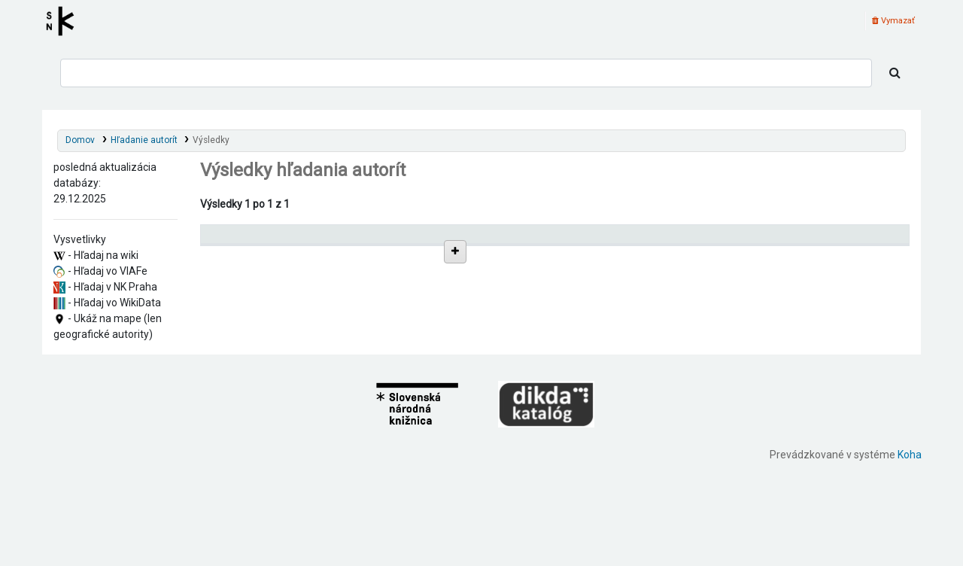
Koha (910, 558)
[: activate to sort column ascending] (591, 240)
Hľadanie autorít (144, 140)
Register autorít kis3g (64, 21)
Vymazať (893, 21)
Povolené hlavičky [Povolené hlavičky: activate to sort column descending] (248, 240)
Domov (80, 140)
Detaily (576, 273)
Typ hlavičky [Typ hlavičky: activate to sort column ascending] (665, 240)
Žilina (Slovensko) (267, 414)
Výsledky (211, 140)
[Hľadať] (894, 73)
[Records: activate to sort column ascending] (851, 240)
